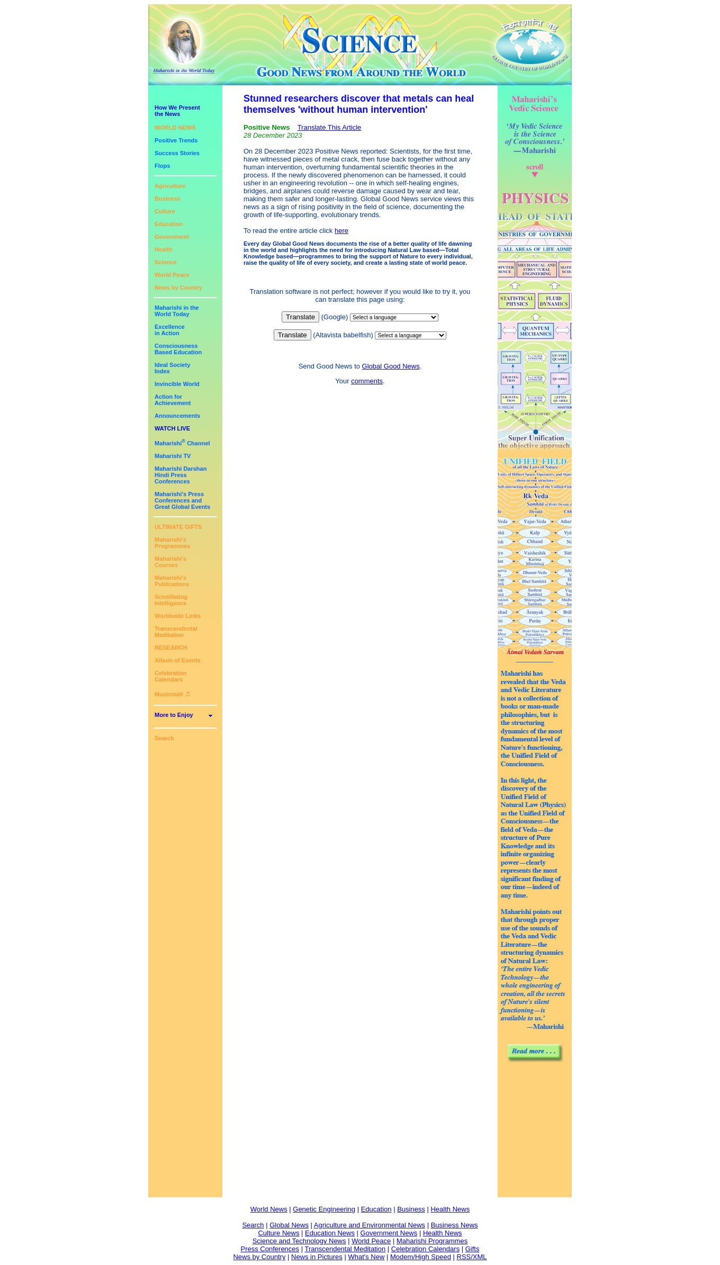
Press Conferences (270, 1249)
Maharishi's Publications (172, 581)
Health (164, 249)
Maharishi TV (173, 456)
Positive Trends (176, 140)
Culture (165, 211)
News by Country (178, 287)
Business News (454, 1225)
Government (172, 237)
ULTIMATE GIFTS (178, 527)
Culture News (278, 1233)
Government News (389, 1233)
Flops (162, 166)
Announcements (177, 415)
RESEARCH (171, 647)
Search (164, 738)
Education (169, 224)
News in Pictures (317, 1257)
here (341, 231)
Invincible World (177, 384)
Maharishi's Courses (170, 561)
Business (168, 198)
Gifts (472, 1249)
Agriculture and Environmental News (369, 1225)
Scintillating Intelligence (171, 600)
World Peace (172, 275)
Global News (289, 1225)
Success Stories (177, 153)
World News (268, 1209)
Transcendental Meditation (176, 631)
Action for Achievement (173, 399)
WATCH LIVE (172, 428)
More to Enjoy (174, 715)
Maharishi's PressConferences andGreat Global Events (182, 500)
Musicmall (173, 694)
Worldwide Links (178, 616)
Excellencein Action (170, 330)
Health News (450, 1209)
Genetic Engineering (324, 1209)
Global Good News (391, 366)
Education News (330, 1233)
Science (166, 262)
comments (367, 381)
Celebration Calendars (171, 676)
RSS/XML (472, 1257)
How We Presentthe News (177, 110)
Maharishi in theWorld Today (177, 310)
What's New (366, 1257)
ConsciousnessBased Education (178, 349)
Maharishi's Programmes (172, 542)
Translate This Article (330, 127)
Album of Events (178, 660)
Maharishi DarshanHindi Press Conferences (180, 475)
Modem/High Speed (420, 1257)
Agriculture (170, 186)
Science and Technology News (299, 1241)
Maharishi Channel (182, 443)
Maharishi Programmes (432, 1241)
